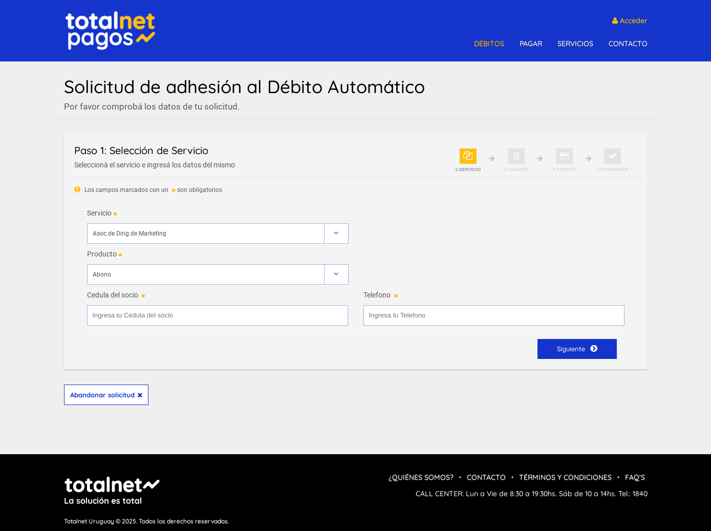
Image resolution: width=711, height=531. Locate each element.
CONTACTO (628, 43)
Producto (102, 254)
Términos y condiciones (565, 477)
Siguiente (577, 348)
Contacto (486, 477)
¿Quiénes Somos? (421, 477)
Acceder (630, 20)
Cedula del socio (112, 295)
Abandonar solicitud (106, 395)
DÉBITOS (489, 43)
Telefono (377, 295)
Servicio (99, 213)
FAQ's (635, 477)
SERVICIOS (575, 43)
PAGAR (531, 43)
